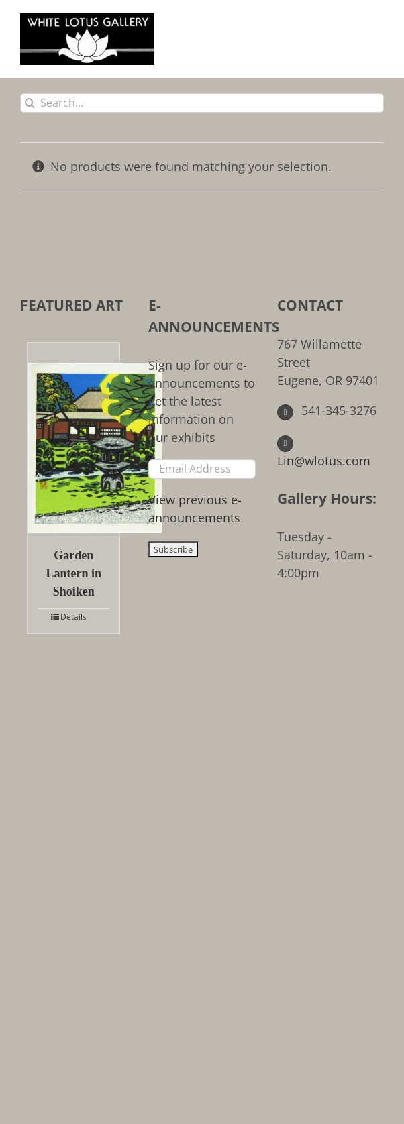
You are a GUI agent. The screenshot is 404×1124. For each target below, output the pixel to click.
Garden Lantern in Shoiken (73, 573)
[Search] (30, 103)
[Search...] (202, 103)
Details (73, 616)
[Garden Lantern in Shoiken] (73, 438)
